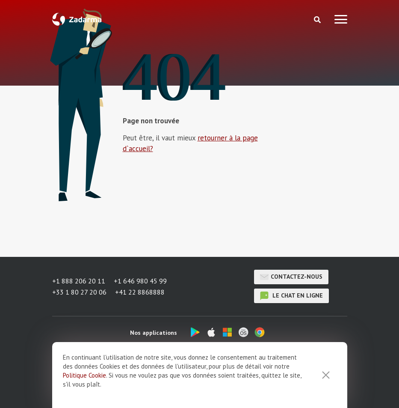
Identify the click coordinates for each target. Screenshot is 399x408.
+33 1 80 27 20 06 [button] (79, 292)
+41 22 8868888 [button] (140, 292)
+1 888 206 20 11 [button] (78, 281)
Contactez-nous (291, 277)
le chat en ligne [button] (291, 296)
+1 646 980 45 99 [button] (140, 281)
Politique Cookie (84, 387)
